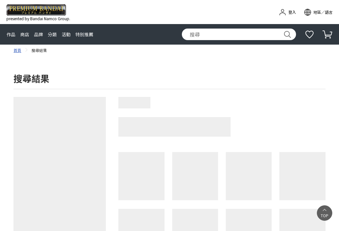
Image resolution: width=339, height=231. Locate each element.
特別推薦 (84, 34)
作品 (10, 34)
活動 (66, 34)
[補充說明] (309, 34)
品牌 (38, 34)
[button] (324, 213)
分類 (52, 34)
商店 (24, 34)
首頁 (17, 50)
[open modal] (318, 12)
